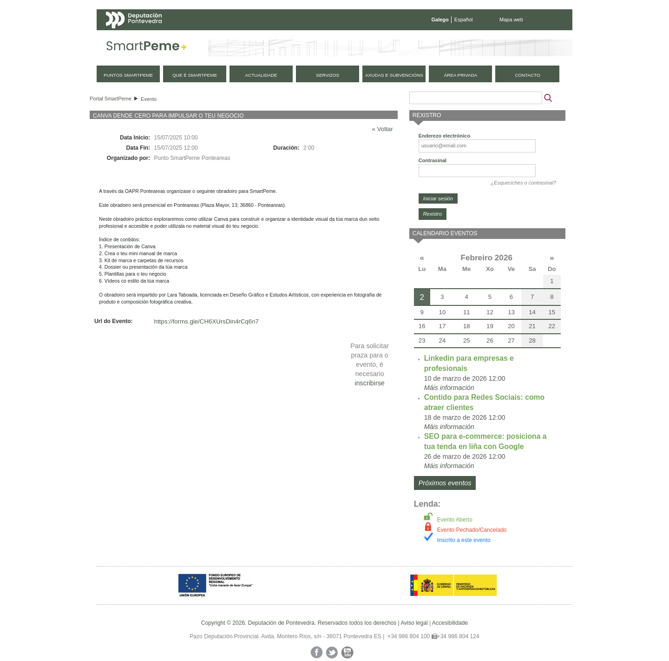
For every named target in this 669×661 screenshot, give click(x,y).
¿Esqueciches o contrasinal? (523, 182)
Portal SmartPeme (110, 98)
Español (463, 19)
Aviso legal (413, 623)
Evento (149, 99)
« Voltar (382, 129)
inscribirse (369, 383)
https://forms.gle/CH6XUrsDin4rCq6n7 (206, 321)
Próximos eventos (445, 483)
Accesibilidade (450, 623)
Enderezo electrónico (444, 136)
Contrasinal (433, 160)
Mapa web (511, 19)
